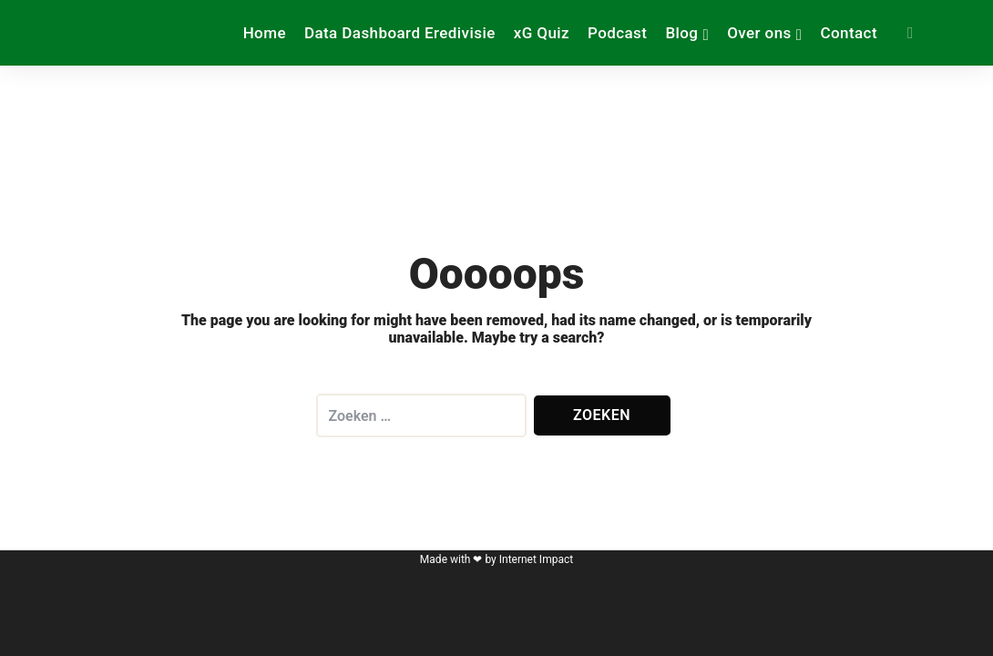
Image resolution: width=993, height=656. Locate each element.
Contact (848, 33)
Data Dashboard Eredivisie (400, 33)
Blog (681, 33)
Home (264, 33)
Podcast (617, 33)
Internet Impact (536, 559)
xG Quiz (541, 33)
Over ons (759, 33)
